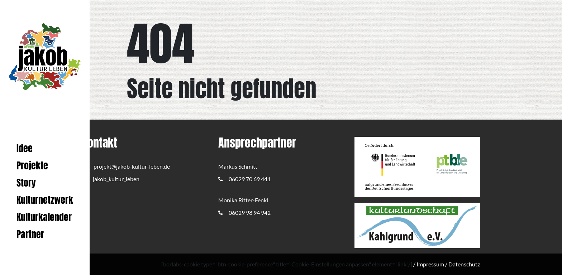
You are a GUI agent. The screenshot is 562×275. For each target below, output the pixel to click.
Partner (30, 234)
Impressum (430, 264)
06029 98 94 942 (244, 212)
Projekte (32, 165)
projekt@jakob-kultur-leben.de (126, 166)
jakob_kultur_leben (110, 178)
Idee (24, 148)
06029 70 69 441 (244, 178)
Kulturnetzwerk (44, 200)
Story (26, 182)
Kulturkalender (44, 217)
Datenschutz (464, 264)
